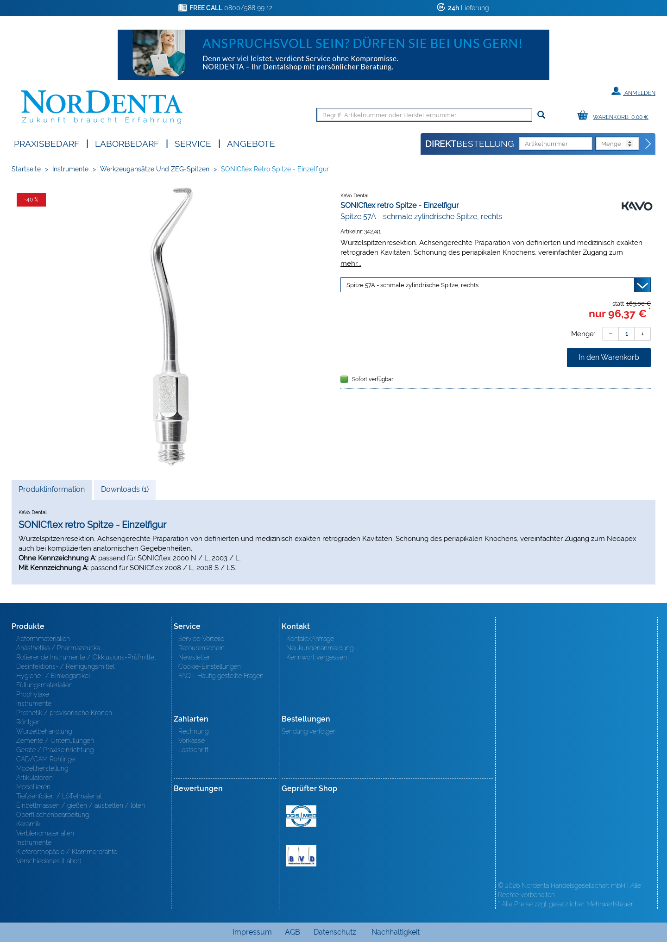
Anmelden (633, 91)
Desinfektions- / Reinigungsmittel (65, 666)
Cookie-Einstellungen (209, 666)
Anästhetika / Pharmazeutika (58, 648)
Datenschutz (335, 932)
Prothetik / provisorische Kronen (64, 712)
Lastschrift (193, 750)
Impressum (252, 932)
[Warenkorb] (615, 115)
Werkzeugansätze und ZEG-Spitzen (154, 169)
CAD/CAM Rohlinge (45, 759)
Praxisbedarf (46, 142)
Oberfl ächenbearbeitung (52, 814)
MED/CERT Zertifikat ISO (301, 816)
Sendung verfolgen (309, 731)
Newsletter (194, 657)
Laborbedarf (127, 142)
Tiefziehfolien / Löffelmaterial (58, 796)
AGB (292, 932)
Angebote (251, 142)
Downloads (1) (125, 489)
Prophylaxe (32, 694)
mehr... (350, 263)
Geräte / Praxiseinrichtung (55, 750)
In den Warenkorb (609, 357)
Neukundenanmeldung (319, 648)
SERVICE (193, 142)
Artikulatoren (34, 777)
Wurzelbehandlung (44, 731)
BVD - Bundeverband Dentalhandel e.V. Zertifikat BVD (301, 856)
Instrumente (70, 169)
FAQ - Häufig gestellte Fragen (221, 675)
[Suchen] (541, 115)
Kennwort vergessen (316, 657)
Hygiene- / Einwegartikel (53, 675)
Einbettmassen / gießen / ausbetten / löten (80, 805)
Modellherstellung (42, 768)
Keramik (28, 824)
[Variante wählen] (495, 284)
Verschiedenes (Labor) (48, 861)
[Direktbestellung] (648, 144)
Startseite (26, 169)
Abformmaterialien (43, 638)
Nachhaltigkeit (395, 932)
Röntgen (28, 722)
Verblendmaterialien (45, 833)
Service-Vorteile (201, 638)
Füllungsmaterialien (44, 685)
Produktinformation (51, 492)
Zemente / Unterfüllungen (55, 740)
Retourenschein (201, 648)
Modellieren (33, 787)
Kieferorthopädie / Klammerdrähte (66, 851)
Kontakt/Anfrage (310, 638)
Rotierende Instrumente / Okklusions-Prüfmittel (86, 657)
